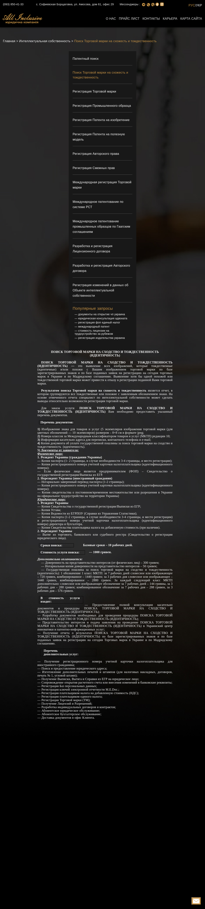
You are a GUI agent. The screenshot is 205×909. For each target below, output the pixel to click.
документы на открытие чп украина (101, 315)
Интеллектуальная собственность (44, 41)
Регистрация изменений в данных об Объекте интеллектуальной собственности (100, 291)
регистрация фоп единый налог (99, 323)
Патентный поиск (85, 58)
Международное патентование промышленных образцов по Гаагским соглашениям (101, 227)
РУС (192, 5)
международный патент (94, 327)
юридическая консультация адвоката (102, 319)
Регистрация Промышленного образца (102, 106)
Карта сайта (191, 18)
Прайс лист (129, 18)
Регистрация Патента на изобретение (101, 121)
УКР (199, 5)
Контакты (151, 18)
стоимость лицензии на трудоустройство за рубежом (94, 333)
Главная (9, 41)
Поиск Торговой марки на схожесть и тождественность (115, 41)
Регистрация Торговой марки (94, 92)
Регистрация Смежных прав (94, 169)
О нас (111, 18)
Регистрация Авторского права (96, 154)
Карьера (170, 18)
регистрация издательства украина (101, 338)
